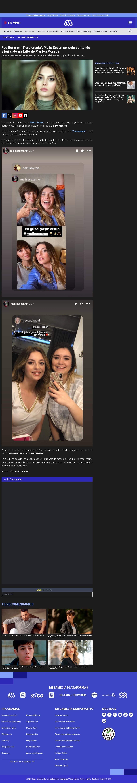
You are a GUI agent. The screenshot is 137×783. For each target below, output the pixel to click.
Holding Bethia (61, 753)
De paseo (5, 753)
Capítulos (40, 31)
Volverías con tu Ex (9, 715)
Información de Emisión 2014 (67, 728)
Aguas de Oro (32, 722)
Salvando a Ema (83, 15)
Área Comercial (61, 759)
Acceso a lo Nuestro (34, 753)
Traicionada (7, 594)
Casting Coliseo (67, 31)
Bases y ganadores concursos (67, 734)
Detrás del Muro (33, 715)
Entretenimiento (100, 31)
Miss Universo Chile (101, 15)
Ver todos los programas (22, 762)
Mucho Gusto (31, 728)
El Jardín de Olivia (67, 15)
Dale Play (5, 740)
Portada (7, 31)
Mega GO (114, 31)
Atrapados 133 (8, 747)
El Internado (7, 734)
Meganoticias (32, 734)
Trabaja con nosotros (64, 747)
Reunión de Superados (11, 722)
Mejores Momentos (28, 37)
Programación (53, 31)
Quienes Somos (61, 715)
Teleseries (18, 31)
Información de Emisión (65, 722)
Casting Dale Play (84, 31)
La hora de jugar (33, 747)
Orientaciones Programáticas (67, 740)
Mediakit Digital (61, 766)
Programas (29, 31)
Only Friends (52, 15)
